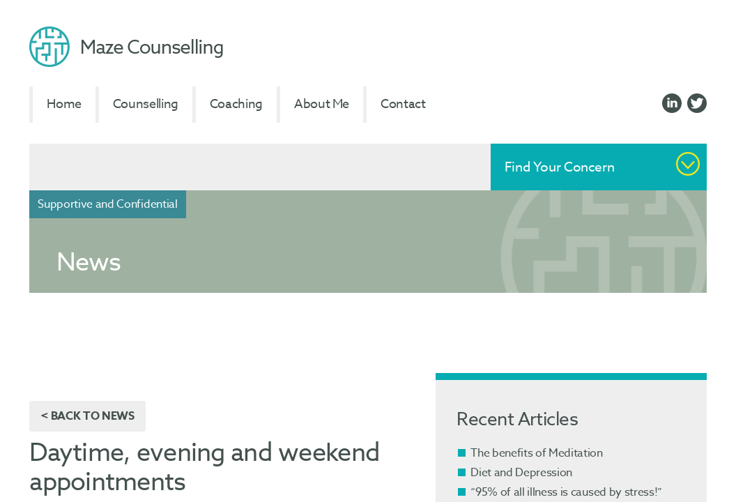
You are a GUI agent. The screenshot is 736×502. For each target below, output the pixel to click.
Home (64, 104)
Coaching (236, 104)
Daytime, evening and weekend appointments (204, 467)
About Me (321, 104)
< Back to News (87, 416)
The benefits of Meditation (536, 453)
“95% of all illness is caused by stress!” (566, 492)
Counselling (145, 104)
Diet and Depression (521, 472)
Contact (403, 104)
